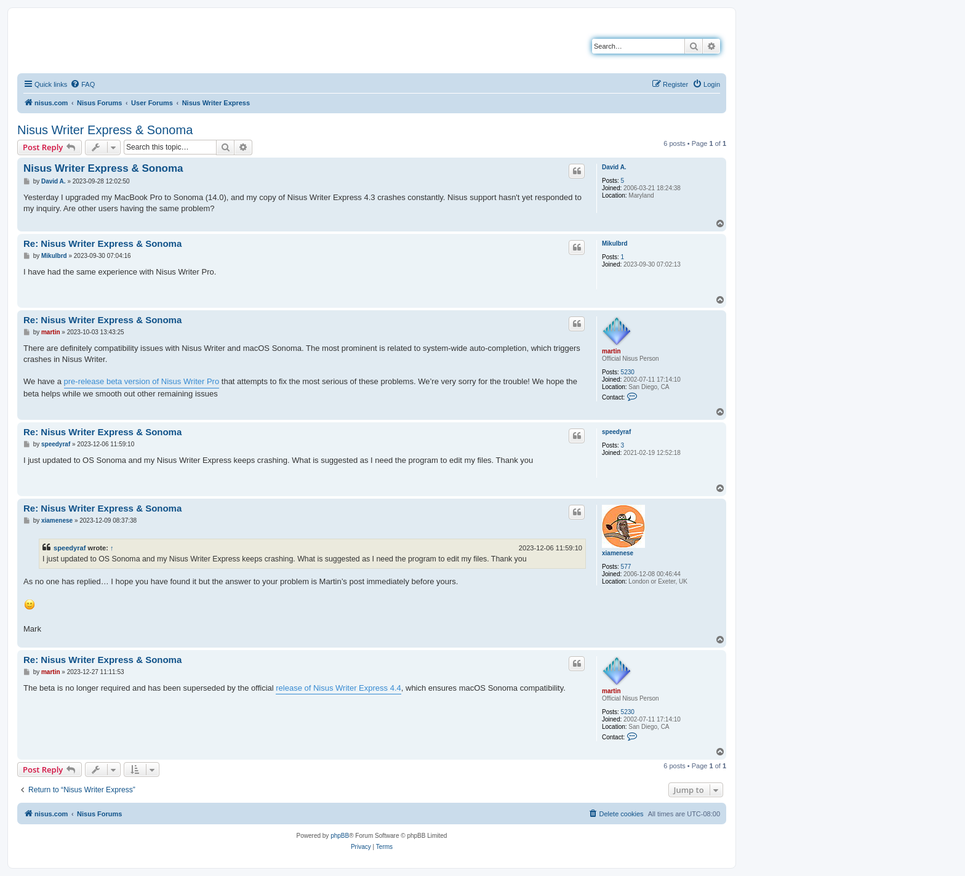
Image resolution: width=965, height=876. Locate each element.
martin (611, 351)
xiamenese (617, 553)
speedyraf (616, 431)
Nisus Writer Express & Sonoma (105, 130)
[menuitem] (82, 84)
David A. (614, 167)
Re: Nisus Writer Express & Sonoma (102, 243)
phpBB (339, 835)
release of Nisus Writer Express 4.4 (338, 688)
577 (626, 566)
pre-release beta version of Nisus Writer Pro (142, 381)
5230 (628, 372)
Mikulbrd (615, 243)
